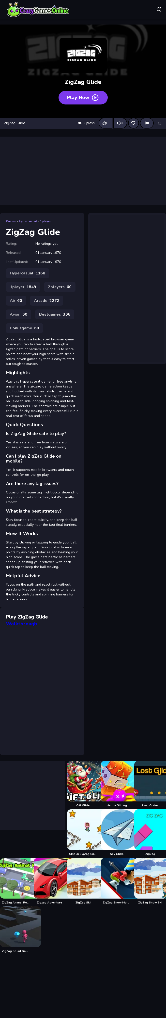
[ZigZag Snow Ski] (150, 881)
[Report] (147, 123)
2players (60, 287)
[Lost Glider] (150, 784)
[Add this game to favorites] (133, 123)
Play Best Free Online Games (38, 10)
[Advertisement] (83, 171)
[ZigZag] (150, 832)
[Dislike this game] (120, 123)
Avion (18, 314)
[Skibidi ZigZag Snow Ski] (83, 832)
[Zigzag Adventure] (49, 881)
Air (16, 301)
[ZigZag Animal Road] (16, 881)
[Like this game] (105, 123)
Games (11, 221)
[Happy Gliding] (117, 784)
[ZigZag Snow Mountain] (117, 881)
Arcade (46, 301)
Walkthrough (21, 623)
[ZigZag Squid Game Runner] (16, 929)
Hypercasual (28, 221)
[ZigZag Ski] (83, 881)
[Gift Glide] (83, 784)
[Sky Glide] (117, 832)
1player (45, 221)
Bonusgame (24, 328)
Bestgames (54, 314)
